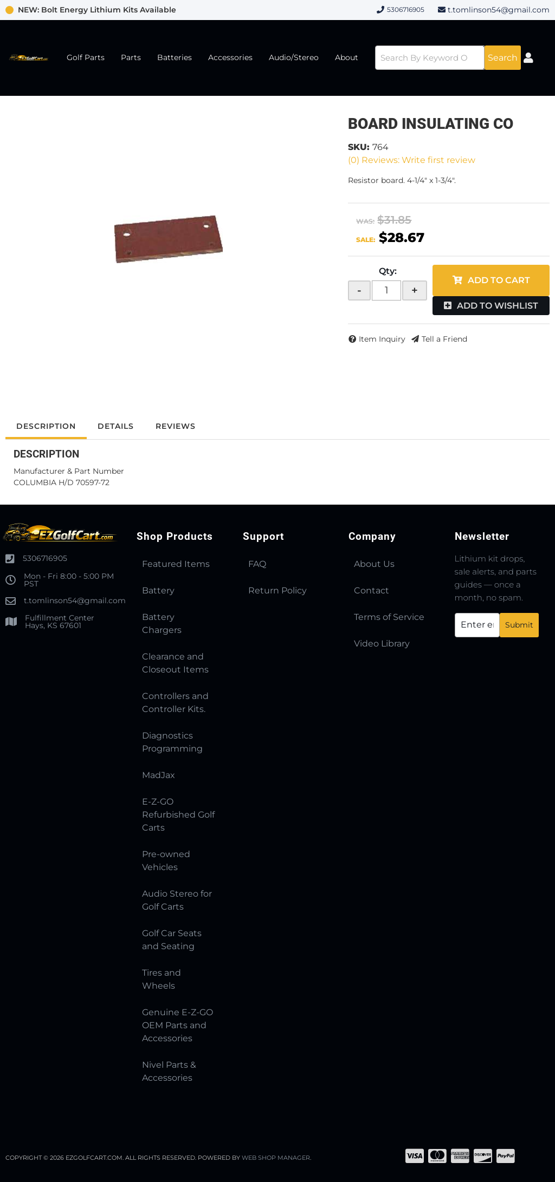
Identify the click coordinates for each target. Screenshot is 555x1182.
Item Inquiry (382, 339)
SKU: (359, 147)
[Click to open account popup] (529, 58)
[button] (448, 57)
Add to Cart (499, 280)
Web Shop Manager (276, 1157)
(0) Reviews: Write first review (411, 160)
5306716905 (45, 558)
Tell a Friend (444, 339)
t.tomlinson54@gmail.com (499, 10)
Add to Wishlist (497, 306)
